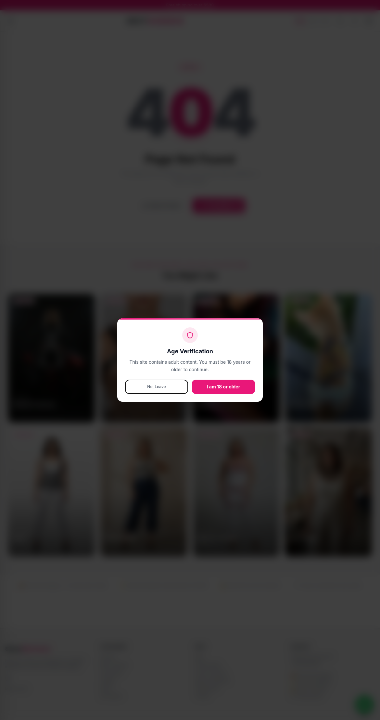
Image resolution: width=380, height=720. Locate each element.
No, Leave (156, 386)
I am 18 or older (223, 386)
